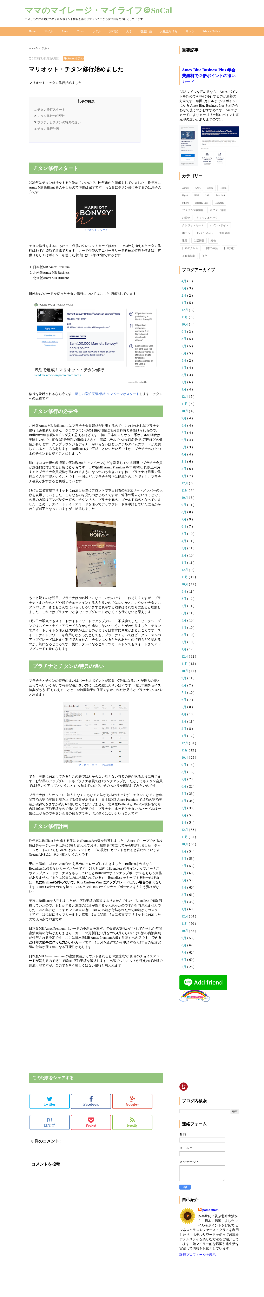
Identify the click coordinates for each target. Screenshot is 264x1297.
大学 (128, 30)
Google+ (132, 1100)
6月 (184, 352)
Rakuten (219, 201)
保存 (204, 254)
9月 (184, 330)
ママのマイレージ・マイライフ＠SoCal (98, 10)
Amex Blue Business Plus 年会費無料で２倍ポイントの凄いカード (209, 75)
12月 (185, 309)
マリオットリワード (96, 229)
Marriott (220, 194)
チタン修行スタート (51, 108)
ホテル (96, 30)
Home (32, 30)
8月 (184, 338)
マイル (48, 30)
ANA (198, 186)
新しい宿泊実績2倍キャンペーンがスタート (107, 393)
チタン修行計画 (48, 127)
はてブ (49, 1121)
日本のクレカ (190, 247)
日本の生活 (211, 247)
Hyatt (185, 194)
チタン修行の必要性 (51, 115)
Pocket (91, 1121)
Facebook (91, 1100)
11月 (185, 316)
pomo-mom (210, 1209)
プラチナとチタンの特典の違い (59, 121)
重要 (184, 239)
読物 (213, 239)
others (185, 201)
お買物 (186, 216)
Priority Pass (202, 201)
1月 (184, 301)
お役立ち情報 (168, 30)
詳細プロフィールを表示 (197, 1253)
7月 (184, 345)
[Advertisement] (77, 154)
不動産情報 (189, 254)
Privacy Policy (210, 30)
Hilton (223, 186)
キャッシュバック (207, 216)
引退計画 (145, 30)
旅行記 (113, 30)
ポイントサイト (219, 224)
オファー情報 (218, 209)
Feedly (132, 1121)
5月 (184, 359)
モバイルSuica (204, 231)
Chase (79, 30)
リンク (189, 30)
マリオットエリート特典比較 (95, 764)
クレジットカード (193, 224)
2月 (184, 294)
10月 (185, 323)
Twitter (49, 1100)
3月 (184, 287)
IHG (196, 194)
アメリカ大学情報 (193, 209)
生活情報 (199, 239)
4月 (184, 280)
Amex (64, 30)
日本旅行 (229, 247)
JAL (207, 194)
